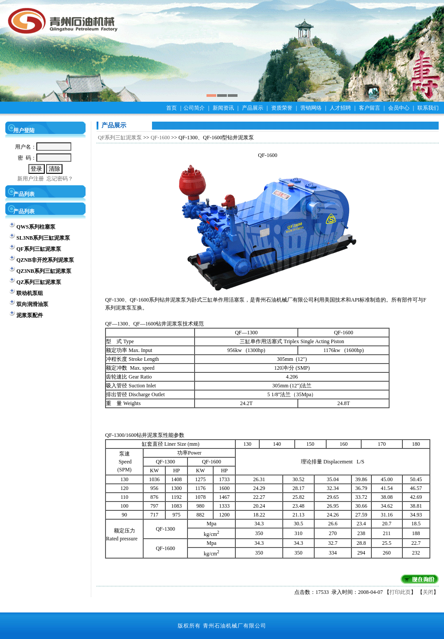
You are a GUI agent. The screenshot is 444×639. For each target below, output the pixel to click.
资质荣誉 (281, 108)
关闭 (428, 592)
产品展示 (252, 108)
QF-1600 (160, 137)
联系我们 (428, 108)
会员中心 (398, 108)
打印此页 (400, 592)
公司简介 (194, 108)
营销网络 (311, 108)
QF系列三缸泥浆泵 (120, 137)
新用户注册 (30, 179)
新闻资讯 (223, 108)
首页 (171, 108)
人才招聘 (340, 108)
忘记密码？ (60, 179)
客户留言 (369, 108)
